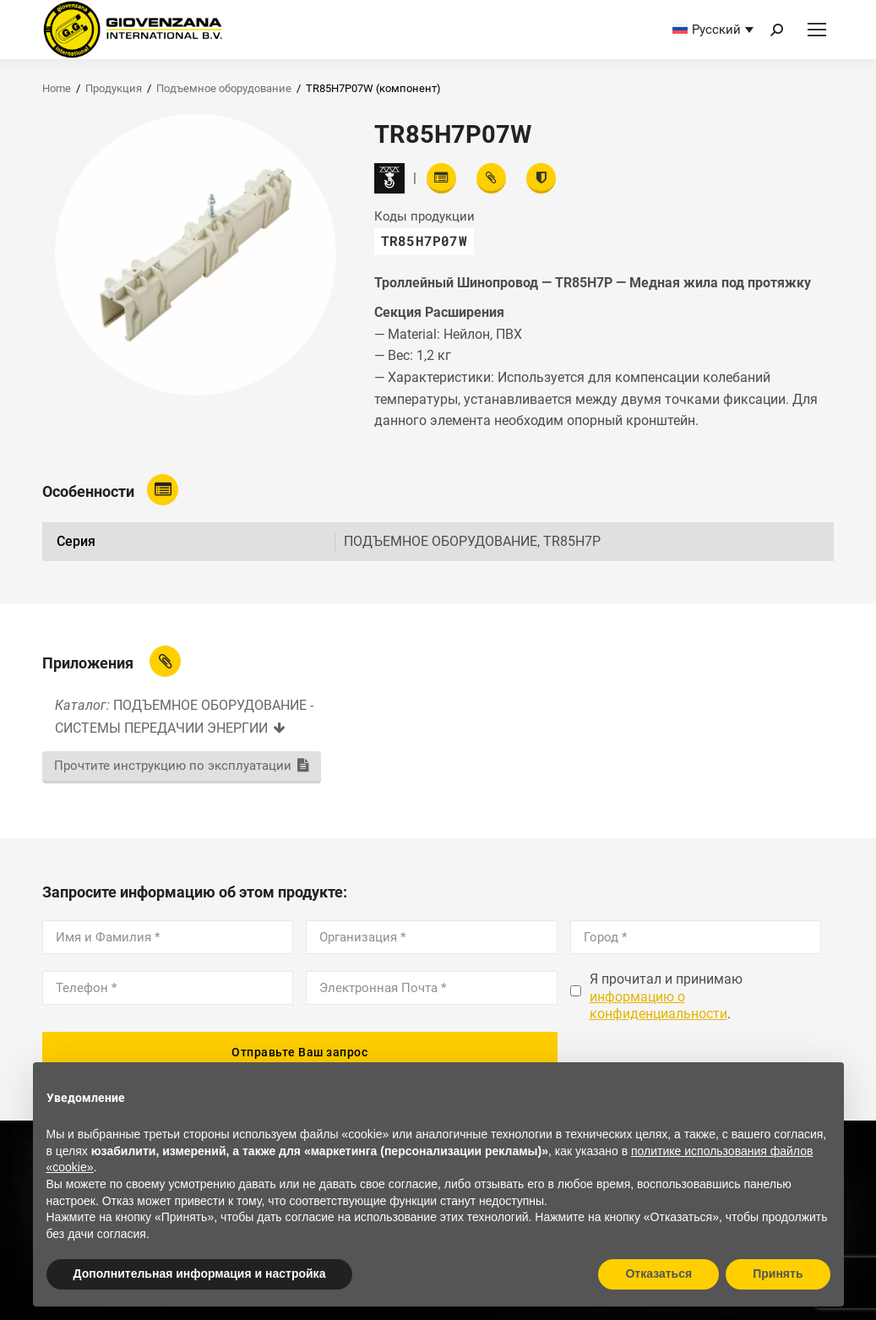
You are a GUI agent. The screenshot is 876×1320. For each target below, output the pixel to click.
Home (56, 88)
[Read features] (441, 178)
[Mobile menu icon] (817, 29)
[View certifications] (541, 178)
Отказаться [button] (658, 1273)
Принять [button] (778, 1273)
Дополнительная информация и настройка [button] (199, 1273)
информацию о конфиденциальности (658, 1006)
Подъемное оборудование (223, 88)
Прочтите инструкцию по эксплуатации (172, 765)
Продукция (113, 88)
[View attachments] (491, 178)
